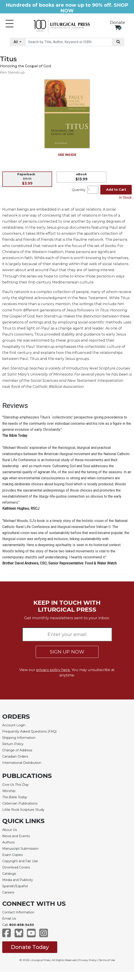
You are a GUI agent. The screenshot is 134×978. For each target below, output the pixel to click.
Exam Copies (12, 855)
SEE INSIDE (67, 155)
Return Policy (13, 744)
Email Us (9, 919)
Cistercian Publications (19, 803)
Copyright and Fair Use (20, 861)
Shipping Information (18, 738)
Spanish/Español (15, 886)
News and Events (16, 836)
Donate (117, 22)
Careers (8, 892)
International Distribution (21, 763)
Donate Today (30, 947)
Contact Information (18, 912)
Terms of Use (107, 960)
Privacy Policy (87, 960)
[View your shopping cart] (117, 27)
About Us (9, 830)
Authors (8, 842)
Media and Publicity (17, 880)
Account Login (13, 725)
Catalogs (9, 874)
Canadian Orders (15, 756)
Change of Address (17, 750)
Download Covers (16, 867)
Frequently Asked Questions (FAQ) (29, 731)
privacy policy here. (53, 670)
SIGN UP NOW (67, 652)
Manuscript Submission (20, 849)
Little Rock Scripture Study (23, 810)
